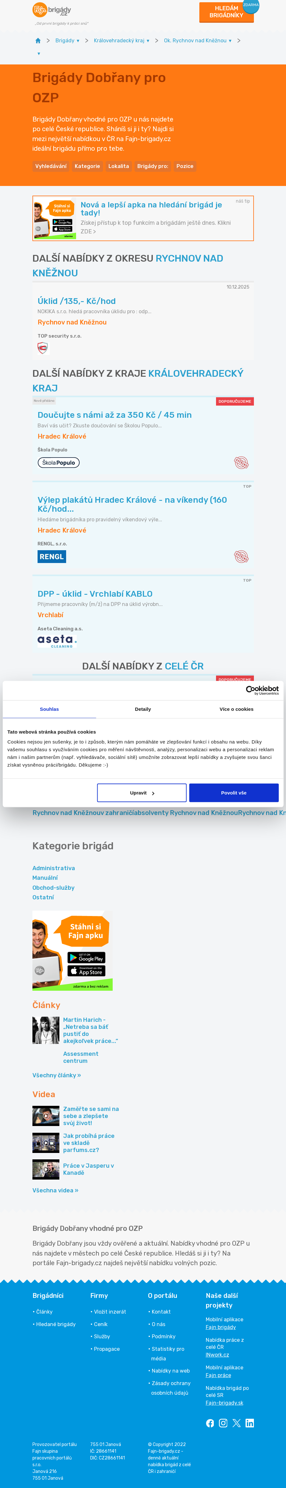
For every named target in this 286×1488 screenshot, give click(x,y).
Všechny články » (56, 1075)
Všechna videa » (55, 1190)
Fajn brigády (221, 1327)
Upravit (142, 792)
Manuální (45, 877)
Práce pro (186, 808)
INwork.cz (217, 1355)
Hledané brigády (56, 1324)
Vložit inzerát (110, 1312)
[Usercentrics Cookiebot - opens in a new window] (250, 690)
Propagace (107, 1349)
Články (44, 1312)
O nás (158, 1324)
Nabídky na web (171, 1371)
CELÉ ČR (184, 666)
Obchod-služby (53, 887)
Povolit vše (234, 792)
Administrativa (53, 868)
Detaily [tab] (143, 708)
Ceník (101, 1324)
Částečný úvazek (66, 808)
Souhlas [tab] (49, 708)
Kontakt (161, 1312)
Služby (102, 1336)
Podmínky (164, 1336)
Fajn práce (218, 1375)
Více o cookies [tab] (237, 708)
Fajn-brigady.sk (224, 1403)
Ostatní (43, 897)
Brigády (117, 808)
